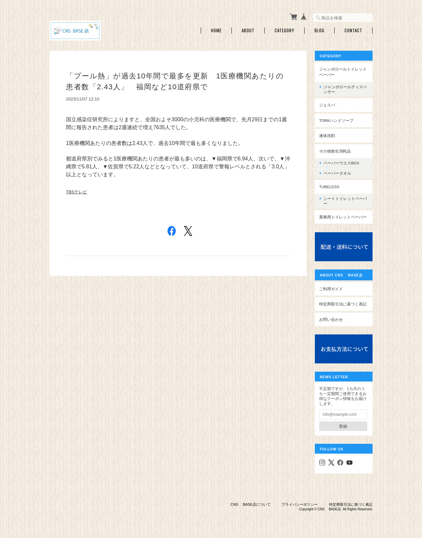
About (248, 30)
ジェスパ (327, 105)
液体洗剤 (327, 135)
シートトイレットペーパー (345, 201)
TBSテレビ (76, 191)
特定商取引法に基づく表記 (343, 304)
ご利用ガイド (331, 289)
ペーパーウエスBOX (341, 163)
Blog (319, 30)
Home (216, 30)
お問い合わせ (331, 319)
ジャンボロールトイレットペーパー (343, 72)
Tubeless (329, 186)
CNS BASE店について (250, 504)
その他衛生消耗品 (335, 151)
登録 (343, 426)
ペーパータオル (337, 173)
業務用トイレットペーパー (343, 217)
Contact (353, 30)
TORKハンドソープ (336, 120)
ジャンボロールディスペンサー (345, 89)
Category (284, 30)
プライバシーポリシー (300, 504)
